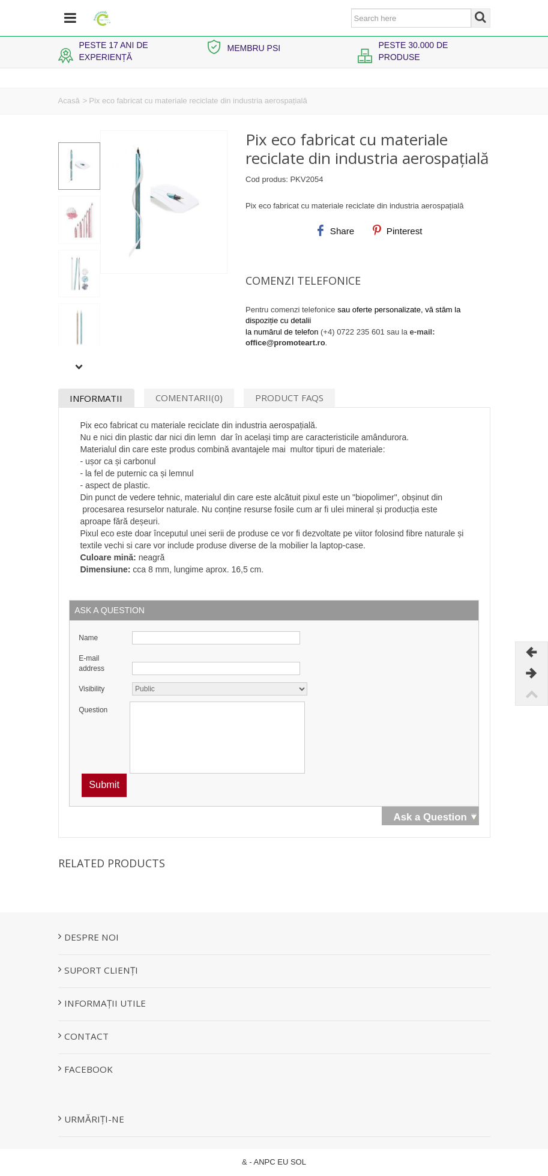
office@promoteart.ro (285, 342)
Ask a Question (430, 817)
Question (93, 710)
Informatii (96, 398)
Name (88, 638)
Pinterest (397, 231)
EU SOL (291, 1161)
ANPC (265, 1161)
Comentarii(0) (189, 398)
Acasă (69, 100)
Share (334, 231)
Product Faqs (289, 398)
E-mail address (91, 663)
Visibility (91, 689)
